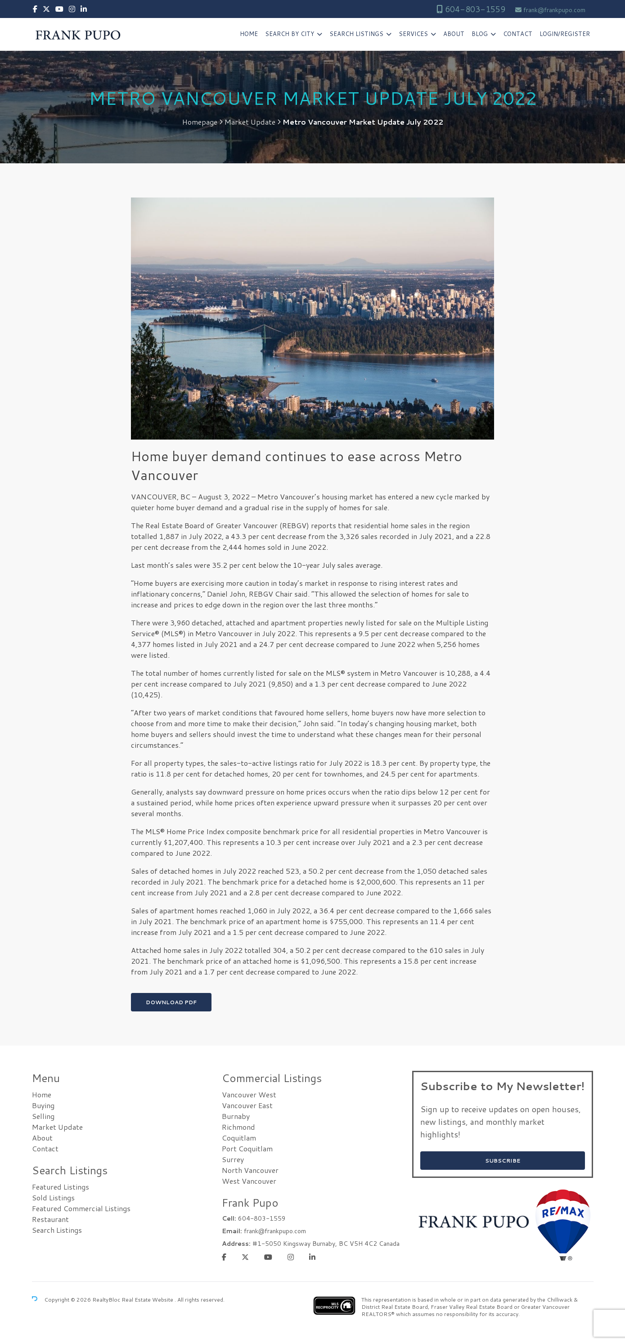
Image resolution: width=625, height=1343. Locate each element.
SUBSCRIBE (502, 1160)
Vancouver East (247, 1105)
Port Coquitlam (247, 1148)
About (453, 34)
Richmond (238, 1127)
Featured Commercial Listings (81, 1208)
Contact (517, 34)
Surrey (233, 1159)
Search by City (289, 34)
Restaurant (50, 1219)
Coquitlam (239, 1137)
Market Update (250, 122)
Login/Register (565, 34)
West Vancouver (249, 1181)
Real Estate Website (148, 1299)
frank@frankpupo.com (554, 9)
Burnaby (236, 1116)
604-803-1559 (474, 9)
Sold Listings (53, 1197)
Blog (480, 34)
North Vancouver (250, 1170)
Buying (43, 1105)
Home (249, 34)
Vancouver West (249, 1094)
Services (413, 34)
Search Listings (356, 34)
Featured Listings (60, 1186)
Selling (43, 1116)
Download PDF (171, 1002)
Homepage (199, 122)
